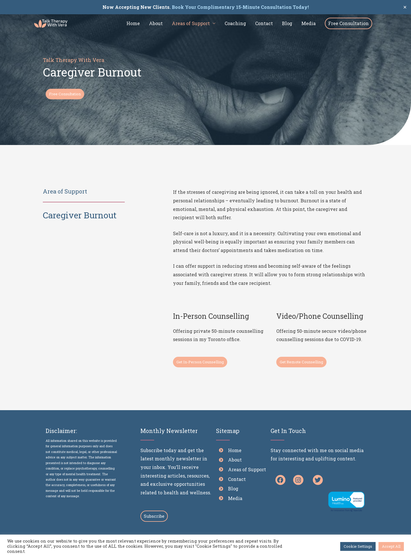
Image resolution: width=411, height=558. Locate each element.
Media (308, 23)
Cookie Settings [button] (358, 546)
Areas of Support (191, 23)
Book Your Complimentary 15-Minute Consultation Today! (240, 7)
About (156, 23)
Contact (264, 23)
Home (133, 23)
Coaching (235, 23)
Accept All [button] (391, 546)
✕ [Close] (405, 7)
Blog (287, 23)
